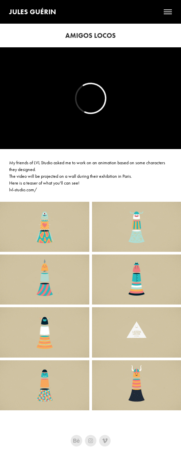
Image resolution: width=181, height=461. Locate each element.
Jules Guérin (32, 11)
